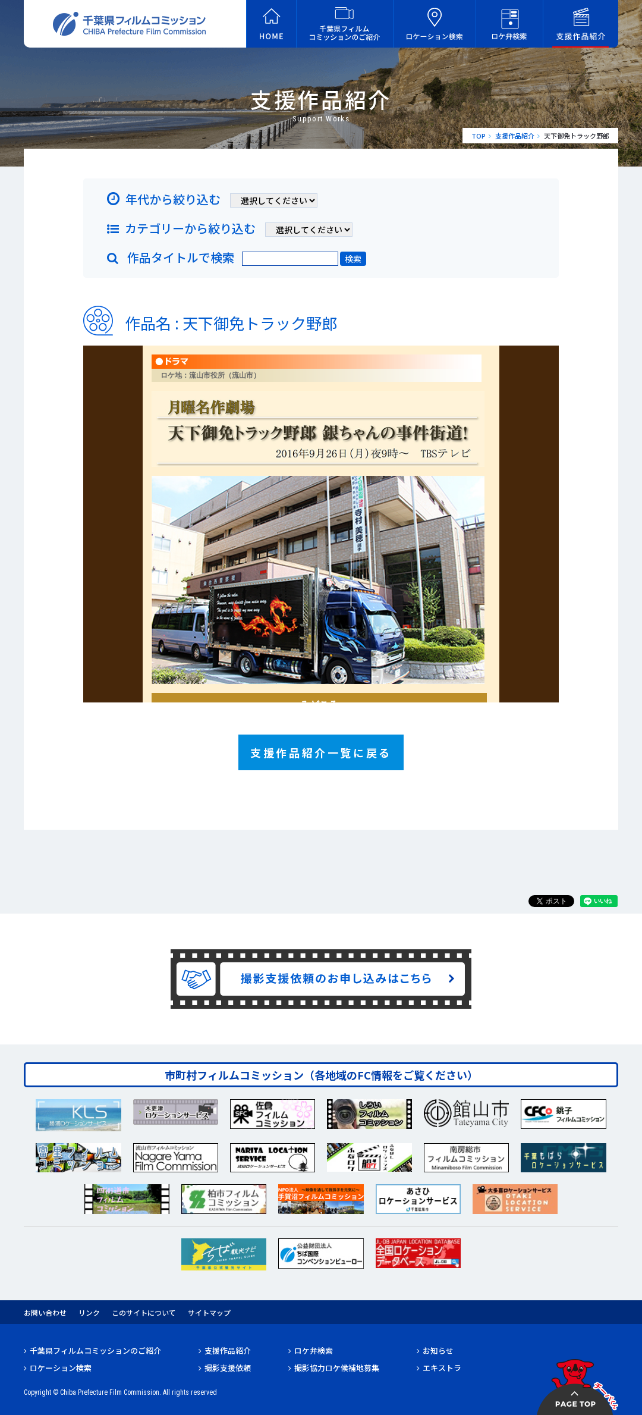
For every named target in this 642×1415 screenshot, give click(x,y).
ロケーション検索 (61, 1367)
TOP (478, 135)
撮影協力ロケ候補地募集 (336, 1367)
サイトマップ (209, 1312)
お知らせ (438, 1350)
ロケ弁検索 (313, 1350)
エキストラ (442, 1367)
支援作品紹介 (514, 135)
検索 (353, 259)
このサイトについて (144, 1312)
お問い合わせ (45, 1312)
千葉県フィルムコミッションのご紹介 (95, 1350)
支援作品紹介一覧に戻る (321, 752)
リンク (89, 1312)
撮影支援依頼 (227, 1367)
